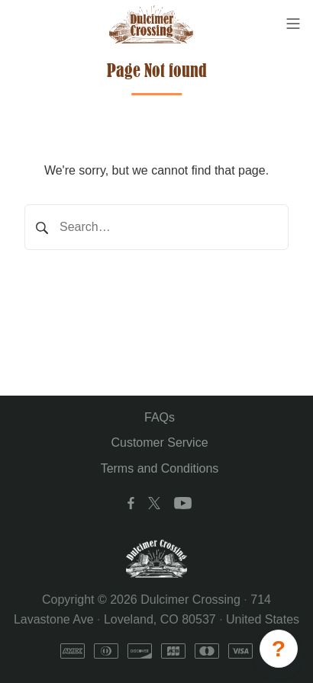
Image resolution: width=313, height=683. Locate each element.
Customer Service (159, 442)
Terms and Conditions (160, 468)
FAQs (159, 417)
